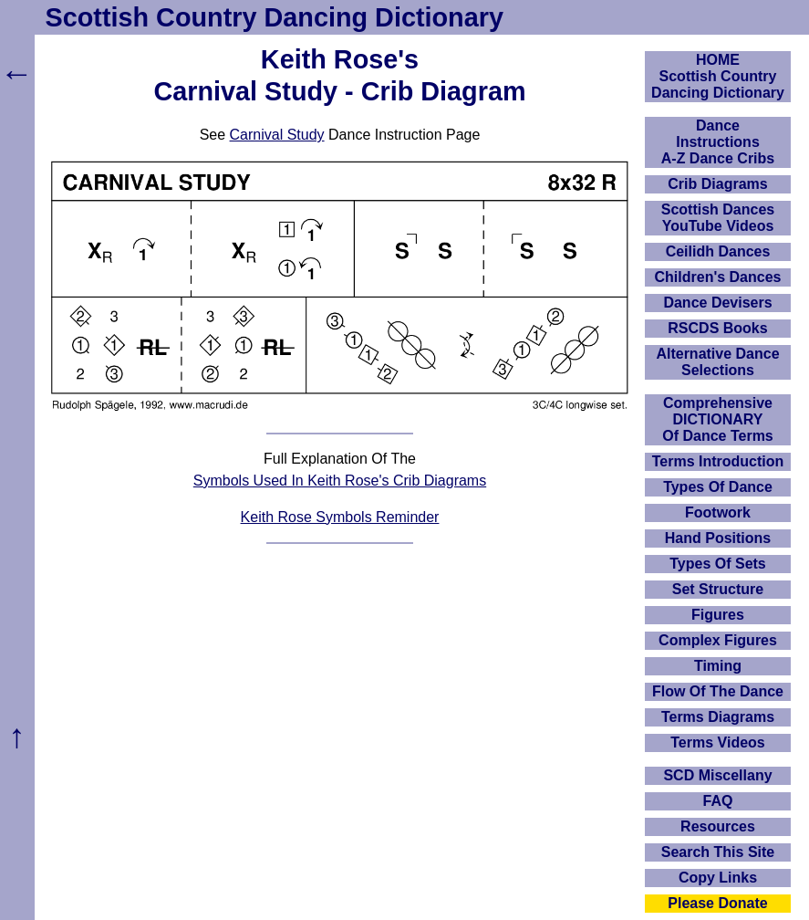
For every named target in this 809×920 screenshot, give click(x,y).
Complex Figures (718, 640)
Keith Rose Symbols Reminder (340, 517)
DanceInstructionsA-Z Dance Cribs (717, 142)
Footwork (718, 512)
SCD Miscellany (717, 775)
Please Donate (717, 903)
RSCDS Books (717, 328)
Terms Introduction (718, 461)
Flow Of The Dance (717, 691)
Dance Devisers (717, 302)
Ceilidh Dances (718, 251)
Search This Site (718, 852)
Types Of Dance (718, 487)
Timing (718, 666)
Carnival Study (277, 134)
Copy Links (718, 877)
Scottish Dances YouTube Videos (717, 218)
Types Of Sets (717, 563)
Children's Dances (718, 277)
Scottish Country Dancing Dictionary (274, 17)
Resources (717, 826)
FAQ (718, 801)
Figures (717, 614)
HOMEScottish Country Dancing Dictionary (717, 76)
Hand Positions (718, 538)
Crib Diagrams (717, 184)
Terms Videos (717, 742)
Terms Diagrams (717, 717)
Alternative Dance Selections (717, 362)
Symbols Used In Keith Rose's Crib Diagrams (339, 480)
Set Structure (717, 589)
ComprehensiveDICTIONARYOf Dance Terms (717, 419)
